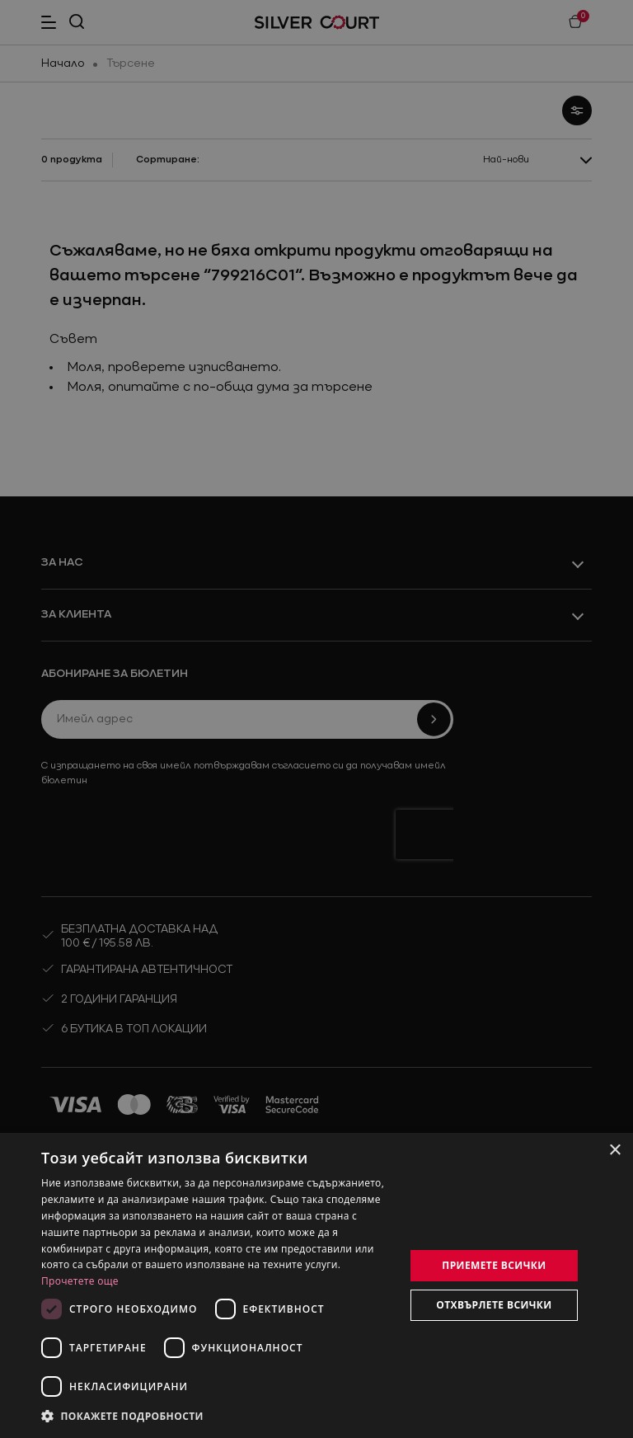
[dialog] (316, 1285)
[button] (123, 1416)
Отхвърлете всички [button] (493, 1305)
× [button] (614, 1150)
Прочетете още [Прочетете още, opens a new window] (80, 1281)
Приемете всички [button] (494, 1265)
